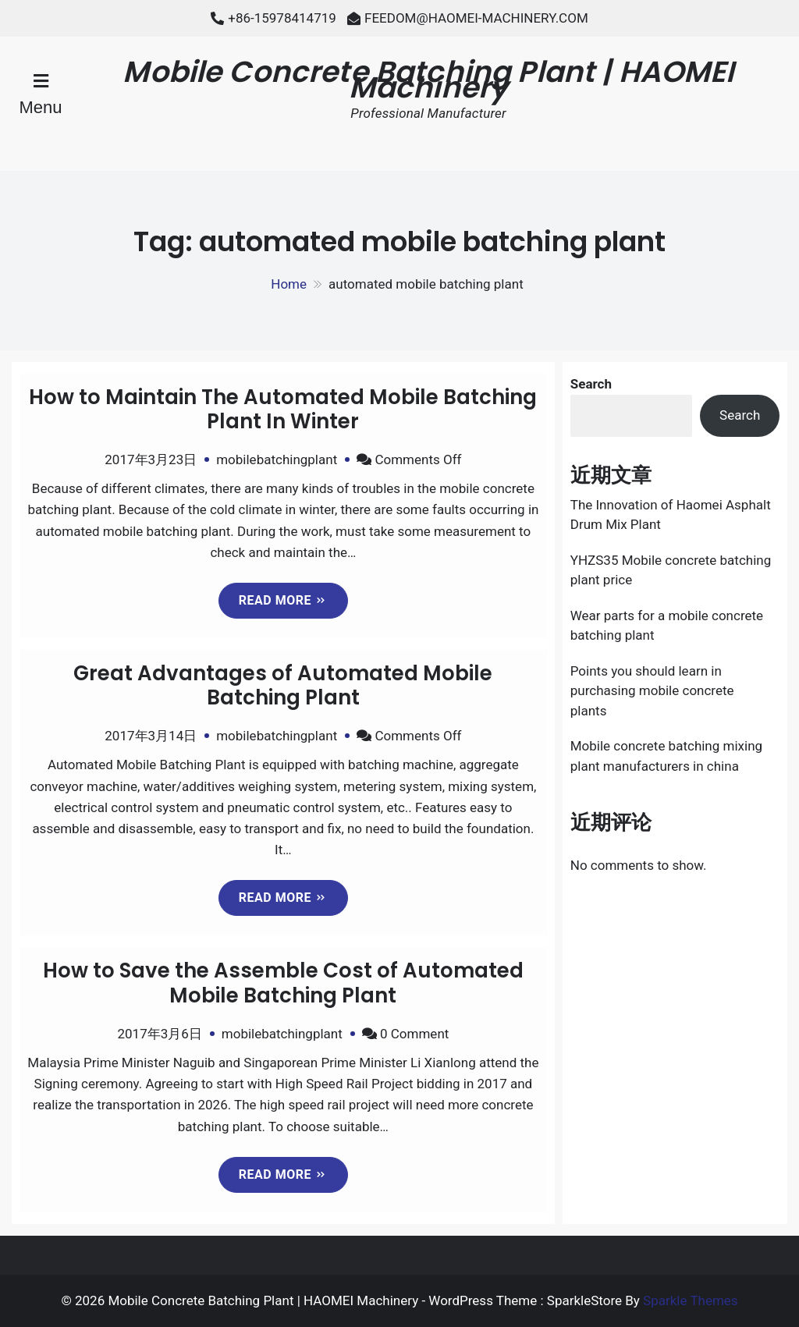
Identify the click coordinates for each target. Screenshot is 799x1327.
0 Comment (414, 1033)
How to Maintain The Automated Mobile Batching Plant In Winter (283, 409)
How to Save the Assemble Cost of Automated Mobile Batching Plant (283, 982)
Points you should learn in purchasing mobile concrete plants (652, 690)
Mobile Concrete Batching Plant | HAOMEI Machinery (428, 79)
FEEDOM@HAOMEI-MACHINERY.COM (476, 18)
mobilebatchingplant (276, 459)
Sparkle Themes (690, 1300)
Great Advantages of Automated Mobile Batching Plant (282, 685)
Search (591, 384)
